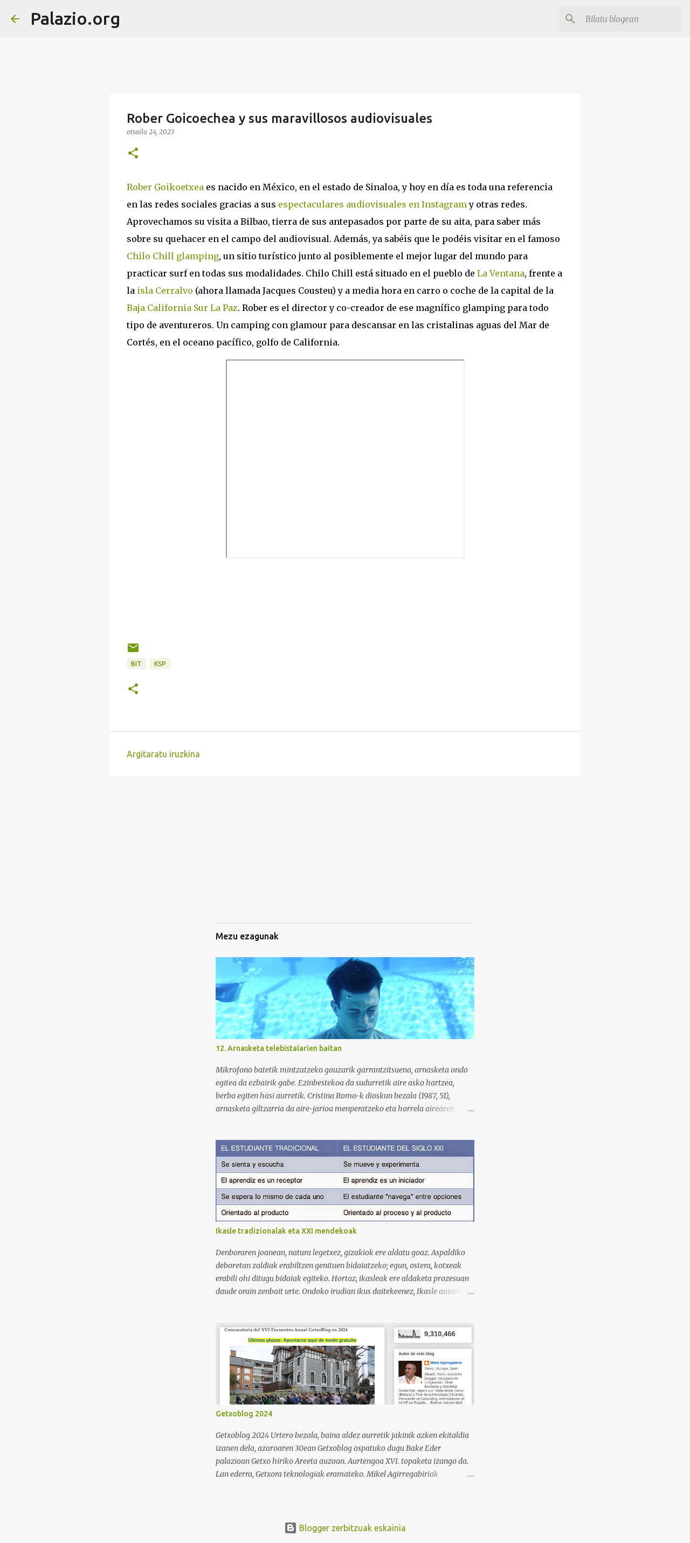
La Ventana (501, 273)
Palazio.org (75, 18)
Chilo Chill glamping (173, 256)
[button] (133, 154)
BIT (136, 663)
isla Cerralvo (165, 290)
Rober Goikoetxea (165, 187)
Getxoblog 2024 (244, 1413)
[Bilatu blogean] (624, 19)
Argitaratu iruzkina (163, 754)
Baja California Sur (167, 307)
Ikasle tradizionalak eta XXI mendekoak (286, 1231)
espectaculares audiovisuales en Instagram (372, 204)
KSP (160, 663)
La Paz (224, 307)
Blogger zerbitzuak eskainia (345, 1528)
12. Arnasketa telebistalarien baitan (279, 1048)
